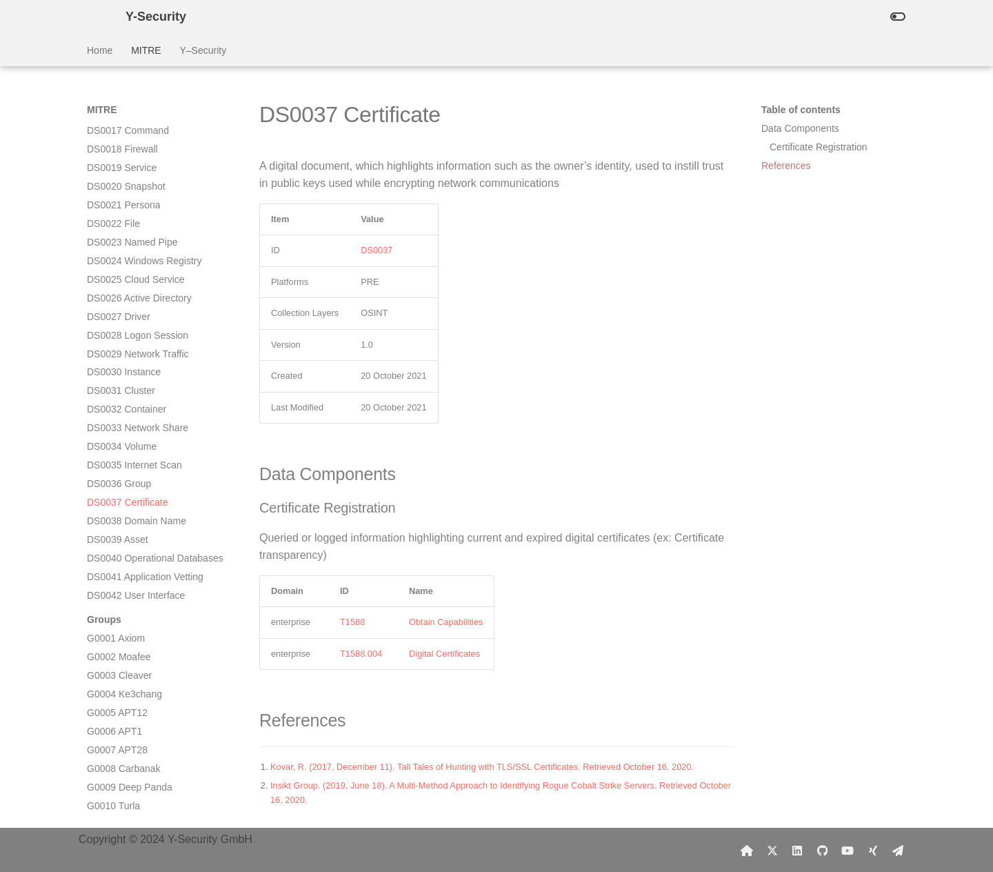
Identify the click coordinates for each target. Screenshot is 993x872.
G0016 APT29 (117, 712)
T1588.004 (361, 653)
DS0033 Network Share (137, 223)
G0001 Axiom (116, 433)
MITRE (146, 50)
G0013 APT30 (117, 657)
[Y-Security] (95, 16)
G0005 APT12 (117, 508)
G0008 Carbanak (124, 564)
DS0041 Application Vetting (145, 372)
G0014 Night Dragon (131, 676)
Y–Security (202, 50)
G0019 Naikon (118, 768)
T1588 (352, 622)
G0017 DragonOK (125, 731)
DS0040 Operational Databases (155, 353)
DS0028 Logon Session (137, 131)
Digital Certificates (444, 653)
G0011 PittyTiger (123, 620)
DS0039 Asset (117, 335)
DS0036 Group (119, 279)
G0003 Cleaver (119, 471)
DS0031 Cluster (121, 186)
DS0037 (376, 250)
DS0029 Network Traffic (138, 149)
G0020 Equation (122, 787)
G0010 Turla (113, 601)
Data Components (800, 128)
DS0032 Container (126, 204)
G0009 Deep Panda (129, 582)
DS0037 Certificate (127, 298)
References (786, 165)
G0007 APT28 (117, 545)
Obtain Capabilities (446, 622)
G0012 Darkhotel (123, 638)
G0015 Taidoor (118, 694)
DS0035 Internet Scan (134, 260)
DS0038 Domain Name (136, 316)
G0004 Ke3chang (124, 489)
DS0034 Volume (122, 242)
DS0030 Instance (124, 167)
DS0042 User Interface (136, 391)
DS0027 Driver (118, 112)
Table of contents (801, 109)
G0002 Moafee (119, 452)
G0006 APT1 (114, 527)
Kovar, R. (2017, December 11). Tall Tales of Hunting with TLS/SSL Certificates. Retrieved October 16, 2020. (482, 767)
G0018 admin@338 (129, 749)
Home (99, 50)
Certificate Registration (818, 146)
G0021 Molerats (121, 805)
